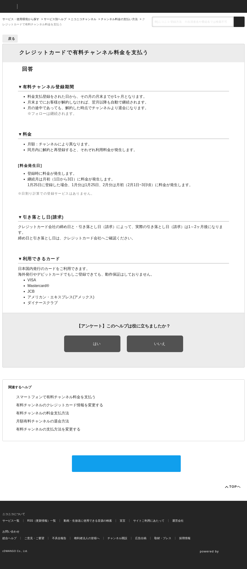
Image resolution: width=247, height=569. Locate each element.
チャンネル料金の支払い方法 (119, 19)
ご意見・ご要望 (34, 538)
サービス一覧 (10, 520)
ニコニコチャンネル (83, 19)
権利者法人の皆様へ (87, 538)
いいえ (159, 344)
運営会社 (178, 520)
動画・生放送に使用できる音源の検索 (88, 520)
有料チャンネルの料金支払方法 (42, 413)
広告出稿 (140, 538)
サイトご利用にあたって (148, 520)
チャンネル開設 (117, 538)
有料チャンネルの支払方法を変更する (48, 429)
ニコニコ (9, 6)
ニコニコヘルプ (46, 6)
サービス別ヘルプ (55, 19)
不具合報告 (59, 538)
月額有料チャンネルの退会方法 (42, 421)
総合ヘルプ (9, 538)
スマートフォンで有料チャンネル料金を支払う (56, 397)
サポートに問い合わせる (126, 463)
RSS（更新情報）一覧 (41, 520)
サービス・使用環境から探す (20, 19)
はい (97, 344)
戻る (11, 38)
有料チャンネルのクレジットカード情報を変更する (59, 405)
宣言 (122, 520)
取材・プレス (162, 538)
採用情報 (184, 538)
